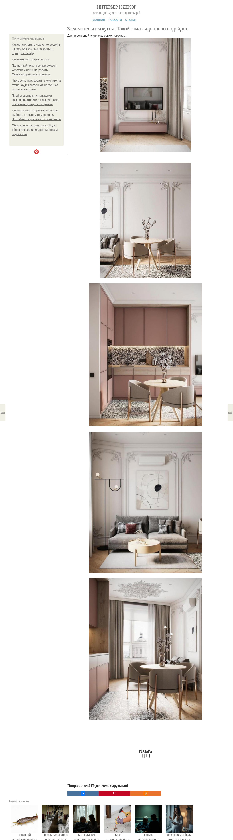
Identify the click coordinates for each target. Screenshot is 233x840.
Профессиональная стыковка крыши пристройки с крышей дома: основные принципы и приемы (35, 100)
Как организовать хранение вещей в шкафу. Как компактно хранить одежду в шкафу (36, 49)
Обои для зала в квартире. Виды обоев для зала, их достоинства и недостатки (35, 130)
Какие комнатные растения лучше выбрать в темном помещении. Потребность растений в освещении (36, 115)
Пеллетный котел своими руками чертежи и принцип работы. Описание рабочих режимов (34, 70)
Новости (115, 19)
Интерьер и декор (116, 7)
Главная (98, 19)
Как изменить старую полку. (30, 59)
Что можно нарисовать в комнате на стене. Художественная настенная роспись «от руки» (36, 85)
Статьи (130, 19)
